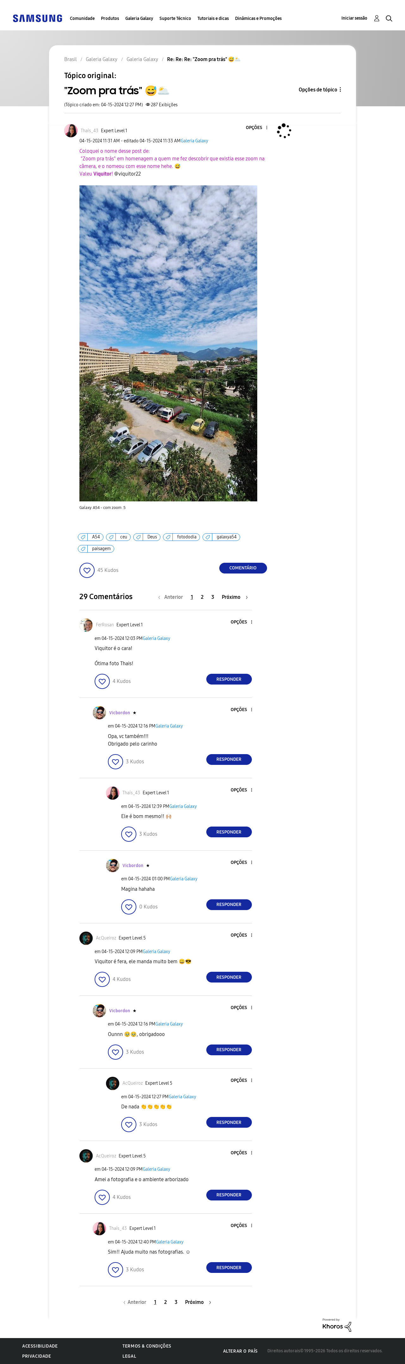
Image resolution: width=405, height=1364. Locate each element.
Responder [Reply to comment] (228, 679)
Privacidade (36, 1356)
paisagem (101, 548)
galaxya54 (227, 537)
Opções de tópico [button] (318, 90)
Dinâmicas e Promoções (258, 18)
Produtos (110, 18)
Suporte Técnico (175, 18)
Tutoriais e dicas (213, 18)
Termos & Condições (146, 1346)
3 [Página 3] (212, 597)
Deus (152, 537)
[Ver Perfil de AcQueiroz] (106, 938)
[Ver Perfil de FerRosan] (105, 625)
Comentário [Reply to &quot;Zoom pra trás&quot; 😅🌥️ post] (243, 568)
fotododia (186, 537)
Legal (129, 1356)
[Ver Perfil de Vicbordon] (119, 713)
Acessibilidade (40, 1346)
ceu (123, 537)
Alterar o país (240, 1351)
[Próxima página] (235, 597)
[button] (256, 128)
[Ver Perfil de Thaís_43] (89, 130)
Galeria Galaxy (139, 18)
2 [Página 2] (202, 597)
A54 (96, 537)
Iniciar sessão (354, 18)
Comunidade (82, 18)
